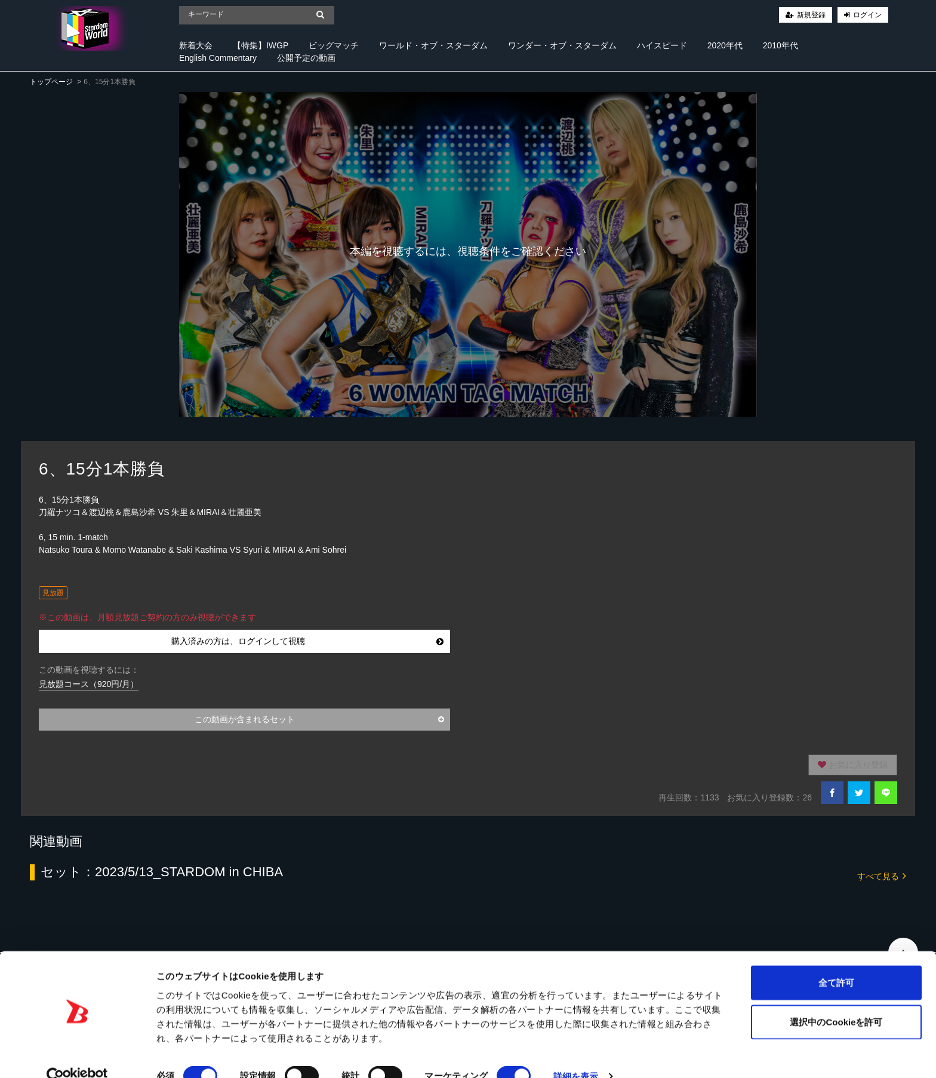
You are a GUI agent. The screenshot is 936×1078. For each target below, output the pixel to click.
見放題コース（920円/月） (88, 684)
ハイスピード (662, 45)
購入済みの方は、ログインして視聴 (307, 641)
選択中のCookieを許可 (836, 1000)
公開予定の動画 (306, 58)
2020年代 (725, 45)
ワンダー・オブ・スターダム (562, 45)
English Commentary (218, 58)
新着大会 (196, 45)
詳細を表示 (576, 1054)
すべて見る (881, 875)
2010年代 (780, 45)
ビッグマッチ (334, 45)
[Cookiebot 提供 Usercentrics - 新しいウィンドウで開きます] (77, 1055)
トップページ (51, 82)
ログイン (867, 15)
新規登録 (811, 15)
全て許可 (836, 961)
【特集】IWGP (260, 45)
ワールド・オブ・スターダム (433, 45)
